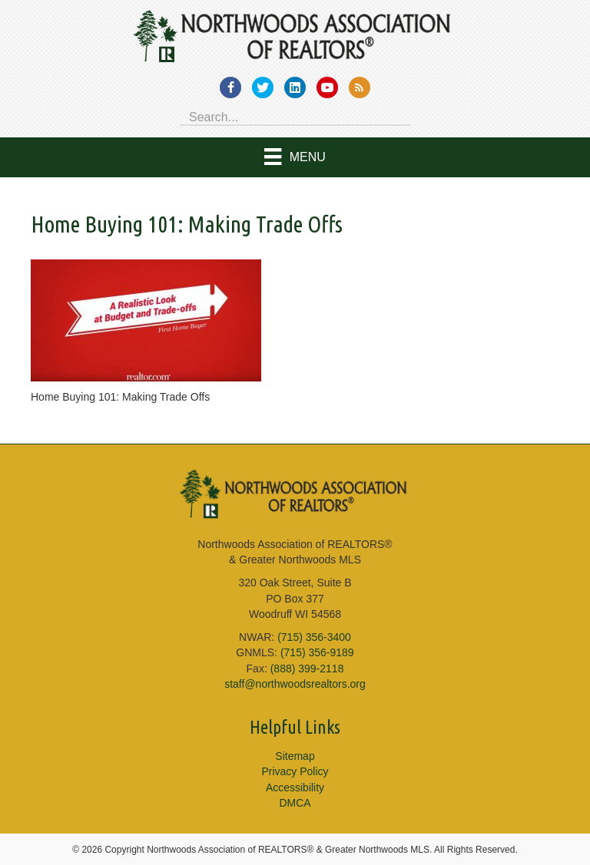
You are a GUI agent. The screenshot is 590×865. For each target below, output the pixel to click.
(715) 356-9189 (317, 652)
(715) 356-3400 (314, 637)
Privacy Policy (294, 771)
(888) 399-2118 (307, 668)
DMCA (294, 803)
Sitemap (294, 756)
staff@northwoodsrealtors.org (295, 684)
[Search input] (295, 116)
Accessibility (295, 787)
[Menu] (295, 157)
